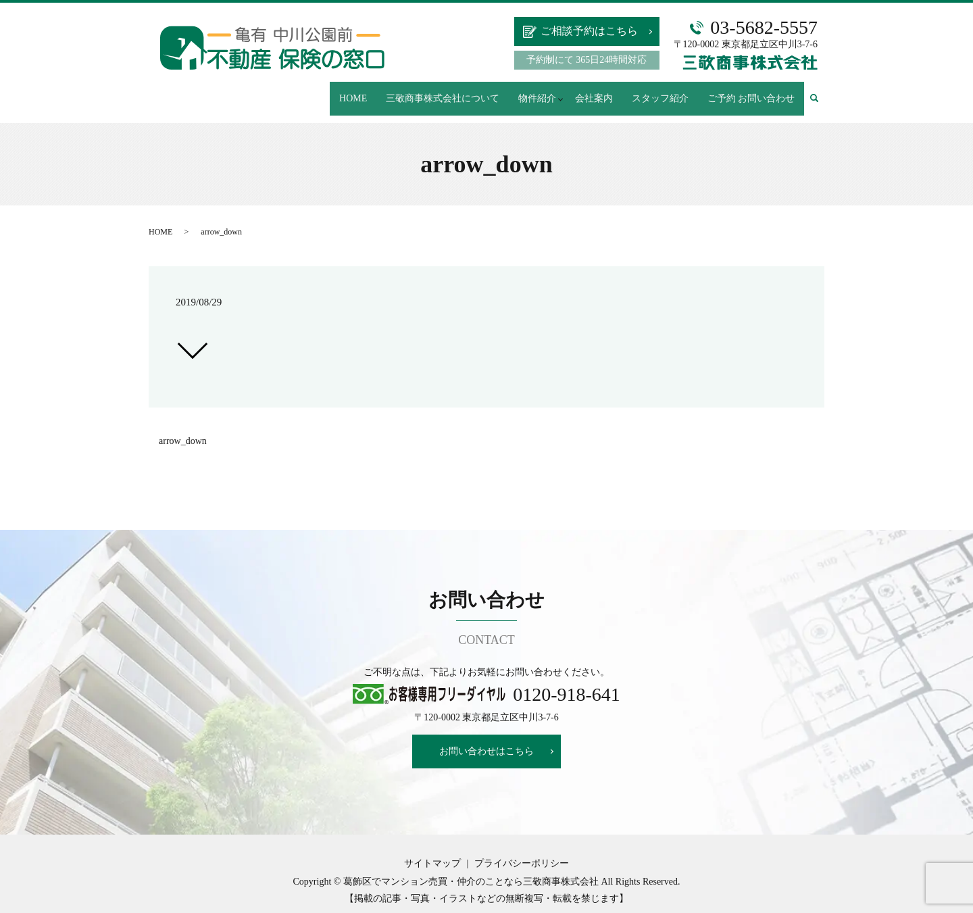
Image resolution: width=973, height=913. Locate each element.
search (820, 92)
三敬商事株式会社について (452, 92)
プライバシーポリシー (521, 850)
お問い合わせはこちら (486, 738)
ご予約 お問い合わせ (753, 92)
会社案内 (603, 92)
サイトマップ (432, 850)
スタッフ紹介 (665, 92)
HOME (366, 92)
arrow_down (183, 428)
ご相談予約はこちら (589, 30)
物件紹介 (543, 92)
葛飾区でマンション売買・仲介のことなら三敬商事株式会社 (471, 869)
